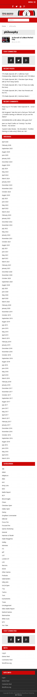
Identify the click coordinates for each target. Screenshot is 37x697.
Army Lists (5, 485)
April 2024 (5, 175)
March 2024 (6, 178)
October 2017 (6, 395)
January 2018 (6, 385)
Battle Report (6, 492)
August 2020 (6, 285)
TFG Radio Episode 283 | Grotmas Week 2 (15, 96)
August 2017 (6, 402)
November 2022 (7, 225)
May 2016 (5, 452)
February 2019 (6, 342)
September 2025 (7, 148)
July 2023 (5, 198)
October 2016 (6, 435)
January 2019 (6, 345)
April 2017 (5, 415)
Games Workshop (7, 529)
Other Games (6, 572)
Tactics (4, 592)
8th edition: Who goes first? (23, 120)
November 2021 (7, 238)
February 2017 (6, 422)
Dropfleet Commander (9, 515)
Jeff (3, 552)
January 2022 (6, 235)
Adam (4, 472)
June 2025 (5, 155)
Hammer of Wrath (8, 535)
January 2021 (6, 268)
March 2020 (6, 302)
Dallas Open (6, 509)
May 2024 (5, 172)
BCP (3, 495)
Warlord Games (7, 612)
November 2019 (7, 312)
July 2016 (5, 445)
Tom (3, 595)
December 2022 (7, 222)
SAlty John (5, 582)
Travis (4, 602)
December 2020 (7, 272)
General (4, 532)
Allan (3, 479)
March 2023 (6, 212)
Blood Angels (6, 499)
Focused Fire (6, 525)
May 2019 (5, 332)
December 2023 (7, 185)
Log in (4, 653)
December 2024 (7, 162)
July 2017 (5, 405)
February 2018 (6, 382)
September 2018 (7, 358)
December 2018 (7, 348)
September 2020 (7, 282)
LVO (3, 562)
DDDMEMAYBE (7, 120)
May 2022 (5, 232)
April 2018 (5, 375)
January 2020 (6, 308)
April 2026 (5, 142)
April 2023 (5, 208)
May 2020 (5, 295)
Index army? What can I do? (18, 131)
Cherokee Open (7, 505)
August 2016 (6, 442)
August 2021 (6, 245)
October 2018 (6, 355)
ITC (3, 549)
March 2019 (6, 338)
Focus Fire (5, 522)
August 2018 (6, 362)
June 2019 (5, 328)
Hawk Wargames (7, 539)
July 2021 (5, 248)
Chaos (4, 502)
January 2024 (6, 182)
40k (3, 469)
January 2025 (6, 158)
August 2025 (6, 152)
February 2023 (6, 215)
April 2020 (5, 298)
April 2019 (5, 335)
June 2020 (5, 292)
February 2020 (6, 305)
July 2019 (5, 325)
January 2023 (6, 218)
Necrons (4, 565)
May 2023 (5, 205)
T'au (3, 589)
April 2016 (5, 455)
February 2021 (6, 265)
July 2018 (5, 365)
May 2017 (5, 412)
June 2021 (5, 252)
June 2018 (5, 368)
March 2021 (6, 262)
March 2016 (6, 458)
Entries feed (6, 656)
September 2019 (7, 318)
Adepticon (5, 475)
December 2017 (7, 388)
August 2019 (6, 322)
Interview (5, 545)
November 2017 (7, 392)
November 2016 (7, 431)
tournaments (6, 599)
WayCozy (5, 107)
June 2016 (5, 448)
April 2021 (5, 258)
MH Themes (18, 695)
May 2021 (5, 255)
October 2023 (6, 192)
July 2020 (5, 288)
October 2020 (6, 278)
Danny (4, 512)
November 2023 (7, 188)
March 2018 (6, 378)
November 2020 (7, 275)
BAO (3, 489)
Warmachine (6, 615)
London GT (5, 559)
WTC (3, 622)
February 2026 (6, 145)
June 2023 (5, 202)
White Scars (5, 619)
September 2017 (7, 398)
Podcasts (5, 575)
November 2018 (7, 352)
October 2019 (6, 315)
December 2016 (7, 428)
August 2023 (6, 195)
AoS (3, 482)
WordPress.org (6, 663)
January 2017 (6, 425)
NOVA (4, 569)
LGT (3, 555)
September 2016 (7, 438)
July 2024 (5, 168)
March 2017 (6, 418)
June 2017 (5, 408)
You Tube (5, 625)
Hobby (4, 542)
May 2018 (5, 372)
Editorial (4, 519)
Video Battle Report (8, 609)
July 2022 (5, 228)
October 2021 (6, 242)
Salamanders (6, 579)
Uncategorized (6, 605)
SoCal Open (5, 585)
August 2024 (6, 165)
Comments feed (7, 660)
